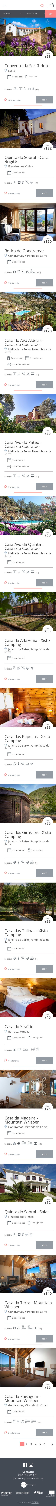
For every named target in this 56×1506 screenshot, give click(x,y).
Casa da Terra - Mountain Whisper (28, 1304)
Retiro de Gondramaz (24, 250)
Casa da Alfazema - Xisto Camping (27, 642)
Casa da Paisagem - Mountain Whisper (22, 1398)
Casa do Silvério (18, 1026)
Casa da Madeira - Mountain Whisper (21, 1120)
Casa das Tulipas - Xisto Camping (26, 932)
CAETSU (35, 1502)
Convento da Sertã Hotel (27, 65)
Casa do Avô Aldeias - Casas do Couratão (24, 342)
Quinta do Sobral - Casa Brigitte (26, 159)
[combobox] (12, 13)
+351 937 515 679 (27, 1475)
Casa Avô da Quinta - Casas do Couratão (23, 546)
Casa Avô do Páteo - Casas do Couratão (23, 444)
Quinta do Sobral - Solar (26, 1211)
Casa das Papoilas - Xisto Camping (27, 738)
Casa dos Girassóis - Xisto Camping (27, 834)
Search (50, 14)
